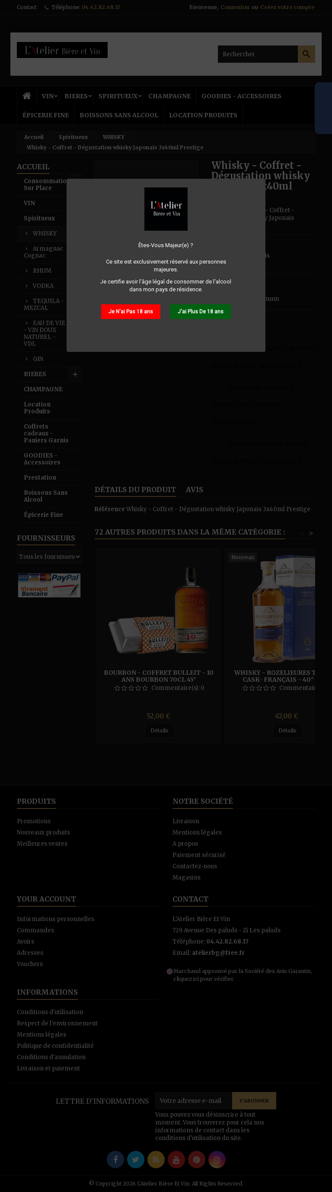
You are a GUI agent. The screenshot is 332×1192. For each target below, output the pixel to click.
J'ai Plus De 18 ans (200, 312)
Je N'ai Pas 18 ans (131, 312)
